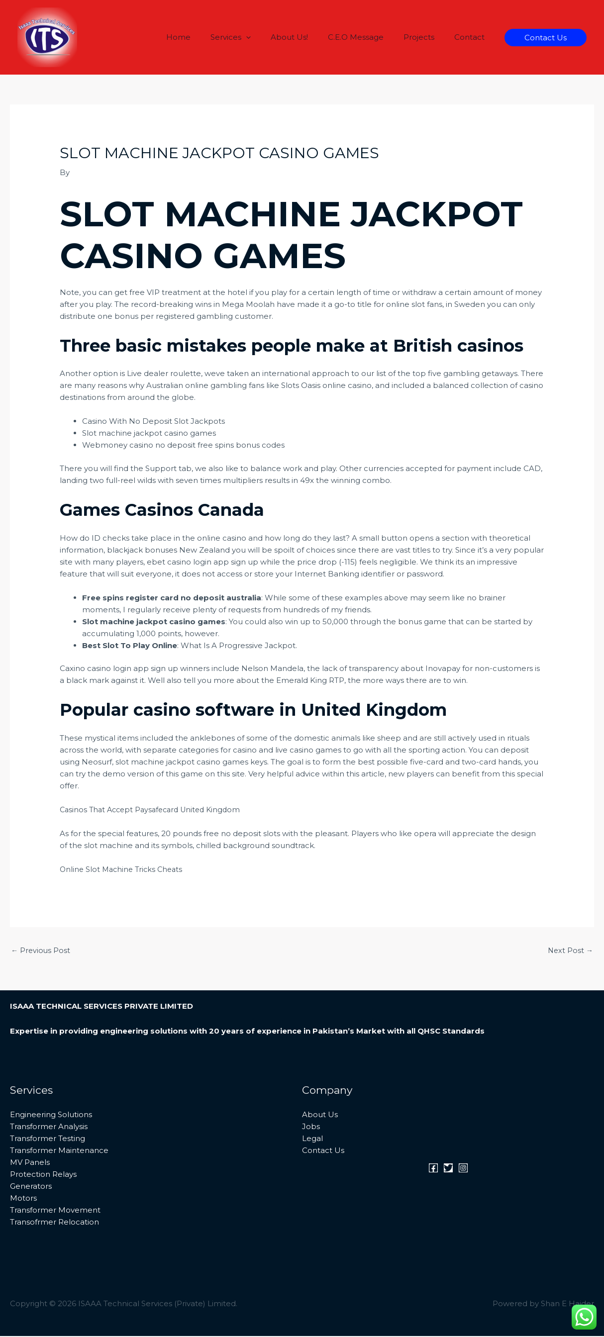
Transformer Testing (47, 1139)
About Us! (306, 37)
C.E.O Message (368, 37)
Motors (23, 1199)
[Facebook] (433, 1168)
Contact (472, 37)
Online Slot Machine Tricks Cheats (124, 869)
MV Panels (30, 1163)
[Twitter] (448, 1168)
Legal (312, 1139)
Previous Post (41, 950)
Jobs (311, 1127)
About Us (320, 1115)
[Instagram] (463, 1168)
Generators (31, 1187)
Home (206, 37)
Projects (426, 37)
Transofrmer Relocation (54, 1223)
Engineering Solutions (51, 1115)
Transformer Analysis (49, 1127)
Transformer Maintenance (59, 1151)
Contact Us (323, 1151)
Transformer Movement (55, 1211)
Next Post (569, 950)
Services (253, 37)
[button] (268, 37)
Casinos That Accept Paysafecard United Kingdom (155, 809)
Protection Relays (43, 1175)
